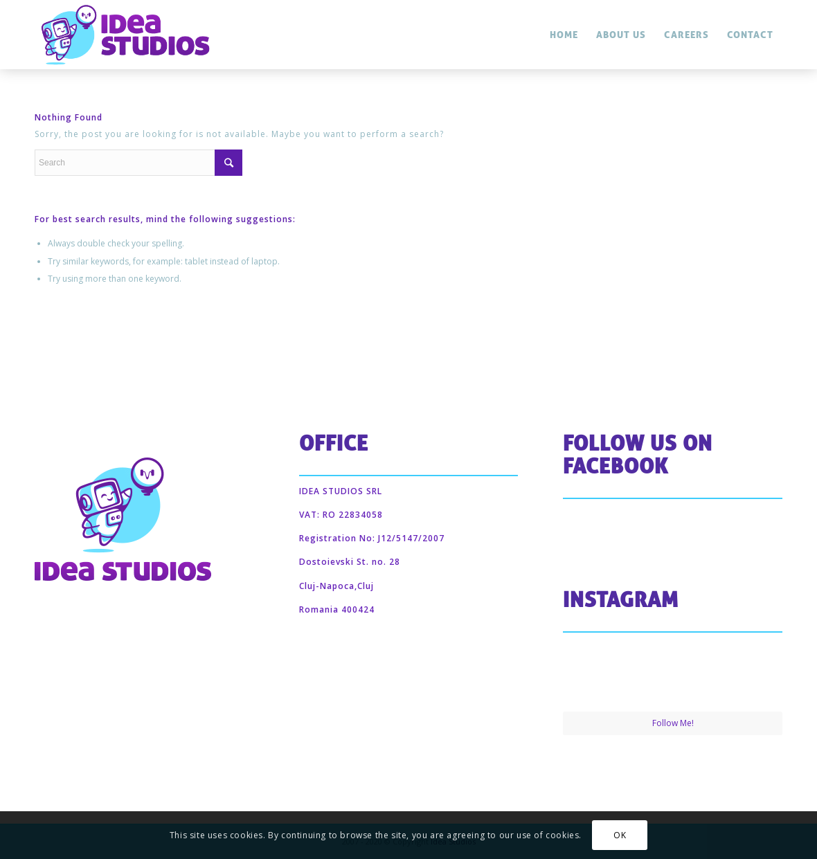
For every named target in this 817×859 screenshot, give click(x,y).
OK (619, 835)
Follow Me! (673, 723)
